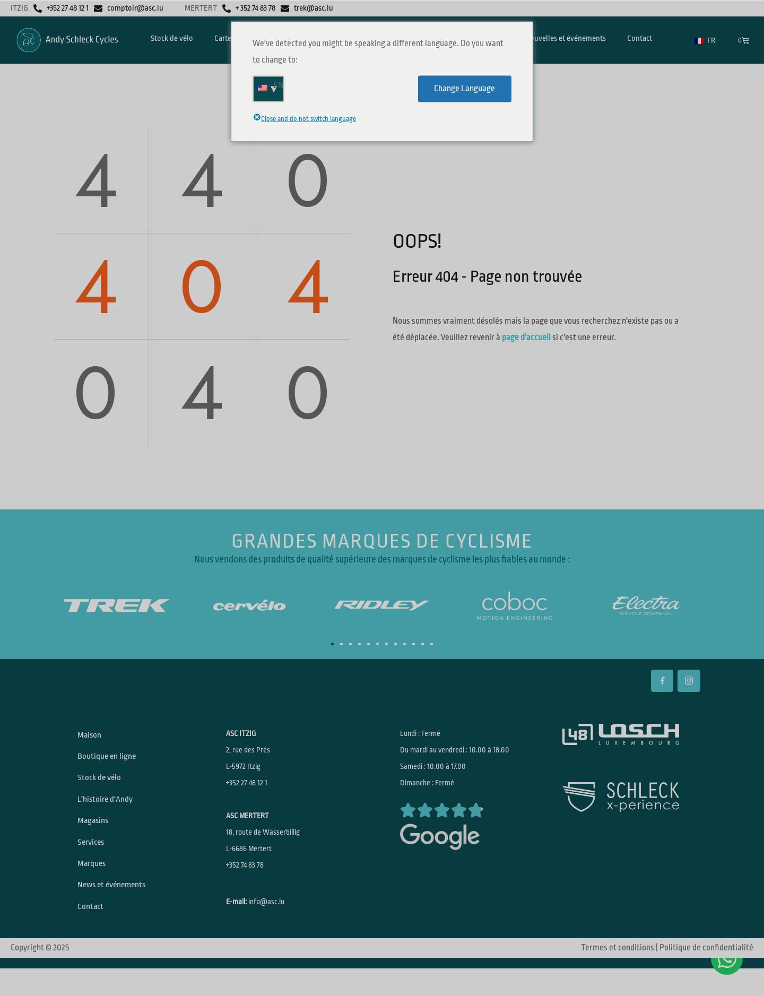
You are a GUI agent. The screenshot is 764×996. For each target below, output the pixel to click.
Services (94, 859)
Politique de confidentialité (706, 975)
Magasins (96, 834)
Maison (92, 737)
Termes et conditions (617, 975)
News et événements (116, 908)
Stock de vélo (102, 786)
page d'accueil (526, 337)
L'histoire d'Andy (108, 810)
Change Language (464, 88)
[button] (332, 644)
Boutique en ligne (110, 761)
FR (705, 40)
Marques (95, 883)
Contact (93, 932)
